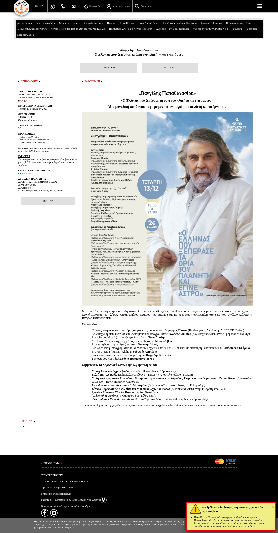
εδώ (74, 527)
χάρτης (22, 100)
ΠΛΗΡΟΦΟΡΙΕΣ (108, 67)
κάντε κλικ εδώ (25, 173)
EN (42, 6)
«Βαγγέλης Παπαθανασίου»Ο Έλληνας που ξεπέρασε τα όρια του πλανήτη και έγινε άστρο (139, 52)
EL (36, 6)
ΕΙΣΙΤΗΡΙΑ (169, 67)
